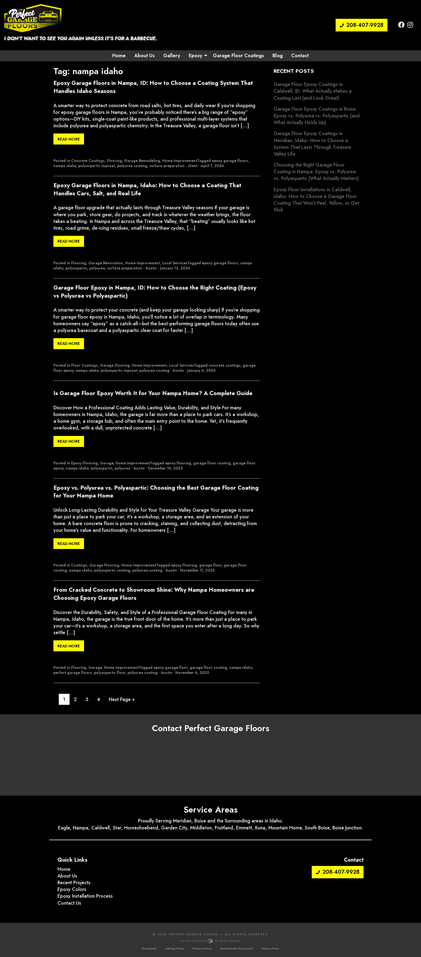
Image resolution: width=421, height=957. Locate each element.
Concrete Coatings (88, 160)
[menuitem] (196, 55)
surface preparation (166, 165)
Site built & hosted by (210, 940)
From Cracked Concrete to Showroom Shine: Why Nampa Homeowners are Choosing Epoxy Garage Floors (153, 594)
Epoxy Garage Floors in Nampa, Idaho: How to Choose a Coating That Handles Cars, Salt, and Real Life (147, 189)
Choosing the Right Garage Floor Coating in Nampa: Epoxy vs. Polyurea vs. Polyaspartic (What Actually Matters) (316, 171)
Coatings (79, 565)
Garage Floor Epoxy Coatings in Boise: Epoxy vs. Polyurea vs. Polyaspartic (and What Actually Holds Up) (317, 116)
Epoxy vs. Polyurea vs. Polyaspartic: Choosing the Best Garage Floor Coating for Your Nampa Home (156, 492)
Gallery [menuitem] (171, 55)
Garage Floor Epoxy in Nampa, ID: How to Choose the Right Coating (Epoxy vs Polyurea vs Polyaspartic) (154, 291)
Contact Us (69, 903)
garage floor (210, 565)
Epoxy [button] (195, 55)
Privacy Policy (202, 948)
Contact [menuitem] (300, 55)
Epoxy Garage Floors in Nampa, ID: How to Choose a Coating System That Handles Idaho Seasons (153, 87)
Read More (68, 139)
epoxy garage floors (230, 160)
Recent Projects (73, 882)
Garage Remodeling (142, 160)
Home (63, 869)
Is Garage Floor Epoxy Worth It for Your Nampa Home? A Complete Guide (152, 393)
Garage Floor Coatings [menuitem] (238, 55)
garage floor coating (212, 463)
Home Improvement (179, 160)
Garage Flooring (115, 365)
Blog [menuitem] (278, 55)
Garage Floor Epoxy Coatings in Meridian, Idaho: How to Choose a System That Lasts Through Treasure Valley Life (312, 143)
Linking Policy (174, 948)
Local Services (174, 263)
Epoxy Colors (71, 889)
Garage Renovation (105, 263)
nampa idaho (64, 165)
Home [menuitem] (119, 55)
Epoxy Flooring (84, 463)
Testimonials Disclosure (236, 948)
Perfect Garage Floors (193, 934)
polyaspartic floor (109, 672)
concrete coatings (225, 365)
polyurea (97, 268)
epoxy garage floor (171, 667)
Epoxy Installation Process (85, 896)
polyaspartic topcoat (96, 165)
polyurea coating (132, 165)
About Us (67, 875)
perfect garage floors (72, 672)
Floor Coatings (84, 365)
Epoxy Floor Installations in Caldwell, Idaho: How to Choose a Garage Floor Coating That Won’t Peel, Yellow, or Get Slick (316, 200)
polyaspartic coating (112, 570)
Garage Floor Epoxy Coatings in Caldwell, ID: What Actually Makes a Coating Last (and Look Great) (312, 91)
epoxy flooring (178, 463)
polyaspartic (76, 268)
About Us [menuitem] (144, 55)
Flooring (114, 160)
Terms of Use (270, 948)
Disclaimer (149, 948)
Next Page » (122, 699)
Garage (106, 463)
